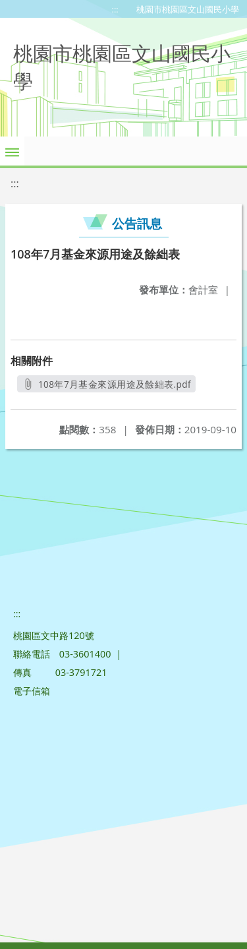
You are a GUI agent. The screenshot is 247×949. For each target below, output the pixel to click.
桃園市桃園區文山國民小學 (187, 9)
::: (115, 9)
